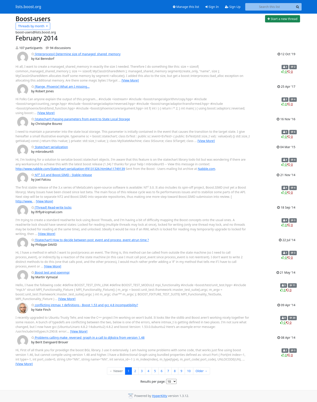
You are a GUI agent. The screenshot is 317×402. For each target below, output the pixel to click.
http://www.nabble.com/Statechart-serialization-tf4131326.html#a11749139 (70, 169)
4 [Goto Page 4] (148, 371)
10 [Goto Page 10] (189, 371)
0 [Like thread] (285, 71)
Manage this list (186, 7)
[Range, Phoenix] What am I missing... (60, 86)
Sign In (212, 7)
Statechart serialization (49, 147)
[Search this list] (269, 7)
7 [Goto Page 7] (168, 371)
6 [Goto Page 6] (161, 371)
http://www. (24, 201)
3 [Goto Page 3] (142, 371)
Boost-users (33, 19)
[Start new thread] (282, 19)
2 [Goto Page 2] (135, 371)
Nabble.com (206, 169)
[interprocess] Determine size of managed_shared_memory (76, 54)
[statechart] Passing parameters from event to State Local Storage (80, 119)
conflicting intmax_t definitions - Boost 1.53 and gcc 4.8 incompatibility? (84, 305)
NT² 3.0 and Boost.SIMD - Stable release (61, 175)
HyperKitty (159, 396)
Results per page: (153, 381)
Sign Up (233, 7)
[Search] (298, 7)
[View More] (130, 80)
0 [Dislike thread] (290, 71)
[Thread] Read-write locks (51, 207)
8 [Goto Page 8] (175, 371)
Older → (201, 371)
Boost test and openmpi (50, 272)
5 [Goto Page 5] (155, 371)
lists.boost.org (28, 6)
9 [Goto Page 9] (181, 371)
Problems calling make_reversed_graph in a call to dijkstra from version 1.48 (88, 337)
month (31, 26)
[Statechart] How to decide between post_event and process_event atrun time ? (90, 240)
